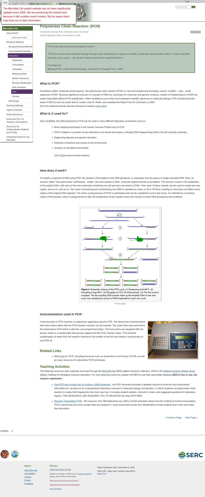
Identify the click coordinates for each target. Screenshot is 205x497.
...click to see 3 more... (19, 38)
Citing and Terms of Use (60, 469)
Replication (17, 60)
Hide (5, 2)
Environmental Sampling (20, 51)
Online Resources (14, 114)
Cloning (15, 96)
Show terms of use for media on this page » (65, 484)
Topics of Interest (14, 110)
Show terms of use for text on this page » (64, 480)
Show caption (120, 304)
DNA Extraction (19, 87)
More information (56, 489)
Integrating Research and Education (17, 138)
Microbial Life (10, 28)
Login (187, 1)
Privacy (27, 480)
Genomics (13, 56)
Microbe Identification (21, 83)
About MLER (12, 33)
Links (62, 356)
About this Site (30, 470)
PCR (14, 92)
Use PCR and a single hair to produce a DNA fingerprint (82, 384)
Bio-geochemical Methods (20, 46)
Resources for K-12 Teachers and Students (16, 120)
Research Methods (15, 42)
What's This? (101, 473)
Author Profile (195, 32)
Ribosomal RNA (19, 74)
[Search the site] (183, 7)
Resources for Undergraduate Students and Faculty (17, 129)
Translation (17, 69)
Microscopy (14, 101)
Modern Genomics (20, 78)
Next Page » (191, 417)
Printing (27, 477)
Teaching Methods (14, 105)
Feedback (28, 483)
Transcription (18, 65)
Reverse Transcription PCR (68, 401)
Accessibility (29, 473)
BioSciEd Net (109, 371)
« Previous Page (173, 417)
